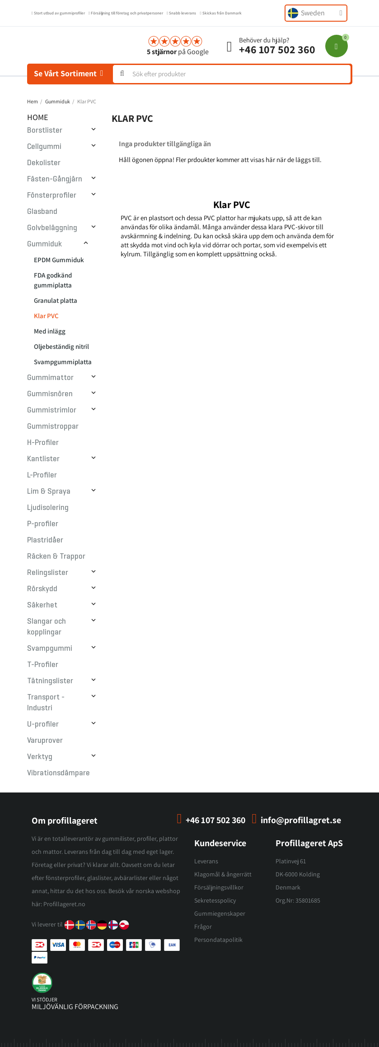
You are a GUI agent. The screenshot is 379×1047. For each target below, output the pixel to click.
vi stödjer (44, 999)
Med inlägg (50, 331)
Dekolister (44, 162)
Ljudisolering (48, 507)
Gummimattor (50, 377)
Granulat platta (55, 300)
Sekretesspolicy (215, 900)
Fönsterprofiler (51, 195)
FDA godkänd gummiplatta (53, 280)
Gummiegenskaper (219, 913)
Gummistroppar (53, 426)
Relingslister (47, 572)
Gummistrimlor (51, 410)
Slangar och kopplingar (46, 626)
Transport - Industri (46, 702)
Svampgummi (49, 648)
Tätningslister (50, 681)
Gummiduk (44, 244)
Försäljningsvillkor (218, 887)
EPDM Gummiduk (59, 259)
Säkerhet (42, 605)
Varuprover (45, 740)
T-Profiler (42, 664)
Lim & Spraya (48, 491)
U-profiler (43, 724)
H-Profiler (43, 442)
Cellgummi (44, 146)
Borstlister (44, 130)
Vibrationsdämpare (58, 773)
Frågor (203, 926)
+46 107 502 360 (277, 49)
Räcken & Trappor (56, 556)
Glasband (42, 211)
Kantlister (43, 458)
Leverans (206, 861)
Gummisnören (50, 393)
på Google (178, 51)
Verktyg (39, 756)
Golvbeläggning (52, 227)
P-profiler (42, 523)
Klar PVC (46, 315)
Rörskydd (42, 588)
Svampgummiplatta (63, 361)
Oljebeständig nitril (61, 346)
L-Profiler (42, 475)
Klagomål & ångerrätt (223, 874)
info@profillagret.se (301, 820)
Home (37, 117)
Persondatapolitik (218, 940)
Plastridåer (45, 540)
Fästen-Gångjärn (54, 179)
